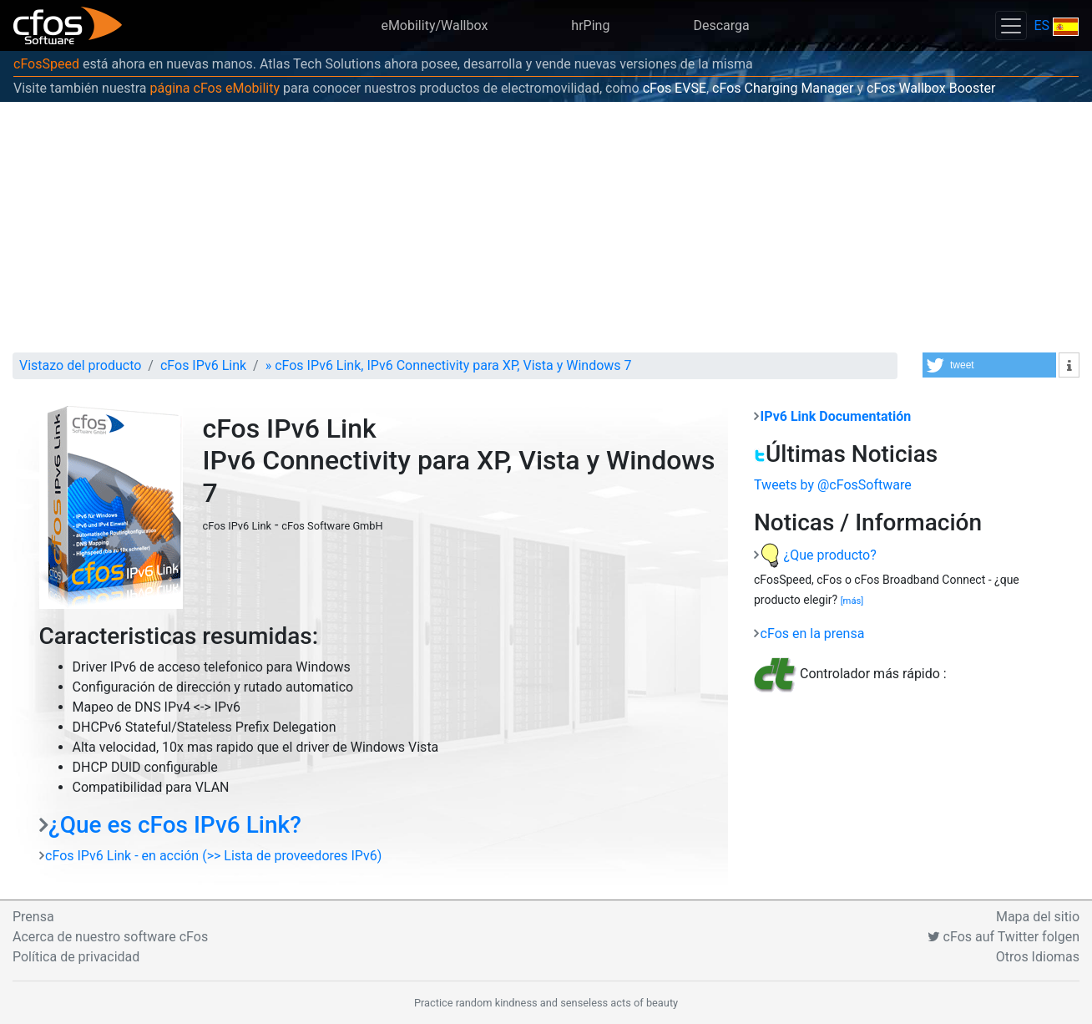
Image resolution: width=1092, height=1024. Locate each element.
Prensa (33, 917)
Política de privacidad (76, 957)
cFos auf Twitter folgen (1003, 937)
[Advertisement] (546, 227)
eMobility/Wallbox (434, 25)
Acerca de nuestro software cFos (110, 937)
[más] (852, 601)
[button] (989, 365)
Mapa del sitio (1037, 917)
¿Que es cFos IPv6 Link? (174, 825)
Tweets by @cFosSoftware (833, 485)
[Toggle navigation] (1011, 25)
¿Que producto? (819, 555)
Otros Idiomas (1037, 957)
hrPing (590, 25)
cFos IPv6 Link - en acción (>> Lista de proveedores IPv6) (213, 856)
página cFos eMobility (214, 88)
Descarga (721, 25)
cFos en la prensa (813, 633)
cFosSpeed (46, 64)
